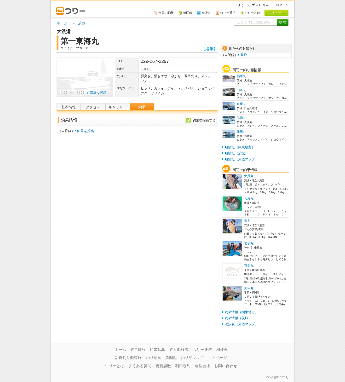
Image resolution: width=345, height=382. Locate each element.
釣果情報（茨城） (238, 318)
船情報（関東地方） (240, 147)
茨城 (81, 23)
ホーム (62, 23)
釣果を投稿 (85, 131)
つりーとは (114, 366)
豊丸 (247, 221)
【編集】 (209, 48)
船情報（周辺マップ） (241, 159)
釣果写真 (157, 349)
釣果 (141, 107)
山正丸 (241, 90)
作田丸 (241, 131)
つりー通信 (202, 349)
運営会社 (202, 366)
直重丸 (241, 104)
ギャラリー (117, 107)
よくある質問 (139, 366)
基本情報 (68, 107)
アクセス (93, 107)
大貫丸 (248, 176)
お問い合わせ (225, 366)
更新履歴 (163, 366)
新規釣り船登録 (128, 358)
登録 (243, 55)
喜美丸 (248, 265)
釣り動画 (153, 358)
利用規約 (182, 366)
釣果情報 (138, 349)
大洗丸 (248, 198)
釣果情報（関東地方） (241, 312)
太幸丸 (248, 288)
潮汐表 (222, 349)
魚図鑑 (171, 358)
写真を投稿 (98, 93)
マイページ (217, 358)
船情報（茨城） (236, 153)
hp (146, 68)
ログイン (282, 5)
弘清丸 (241, 118)
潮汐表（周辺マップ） (241, 324)
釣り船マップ (192, 358)
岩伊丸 (248, 243)
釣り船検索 (179, 349)
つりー (287, 377)
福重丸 (241, 76)
